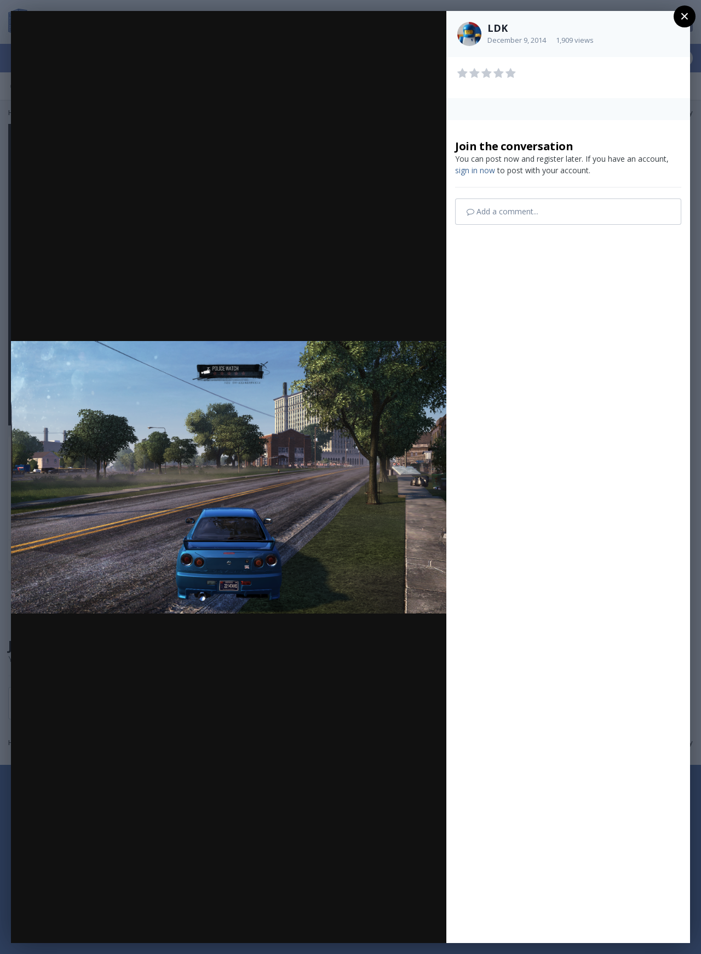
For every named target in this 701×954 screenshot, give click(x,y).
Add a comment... (502, 211)
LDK (497, 28)
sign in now (475, 170)
